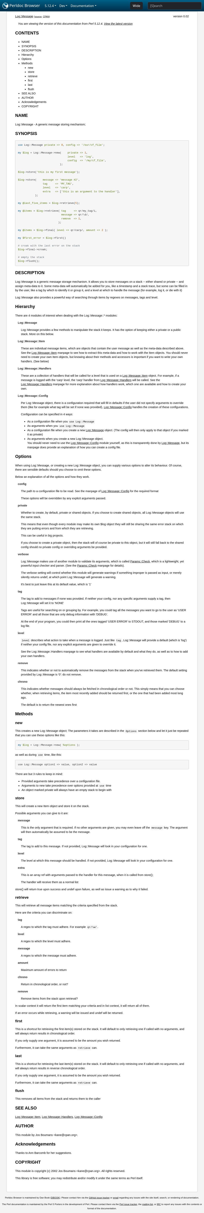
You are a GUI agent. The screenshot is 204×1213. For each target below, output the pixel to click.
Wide (136, 6)
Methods (27, 63)
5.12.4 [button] (49, 6)
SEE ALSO (28, 93)
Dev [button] (62, 6)
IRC (159, 1204)
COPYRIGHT (30, 106)
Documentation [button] (82, 6)
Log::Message (24, 16)
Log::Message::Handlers (115, 380)
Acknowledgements (34, 102)
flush (31, 89)
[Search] (175, 6)
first (30, 80)
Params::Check (140, 561)
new (30, 67)
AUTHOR (28, 97)
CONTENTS (27, 32)
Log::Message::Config (118, 407)
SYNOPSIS (29, 46)
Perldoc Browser (21, 6)
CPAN (46, 16)
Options (26, 59)
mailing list (147, 1204)
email (116, 1197)
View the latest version (118, 23)
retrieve (32, 76)
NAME (26, 41)
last (30, 84)
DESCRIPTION (31, 50)
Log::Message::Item (44, 352)
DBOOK (55, 1197)
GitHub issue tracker (99, 1197)
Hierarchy (28, 54)
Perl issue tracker (128, 1204)
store (31, 71)
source (38, 16)
